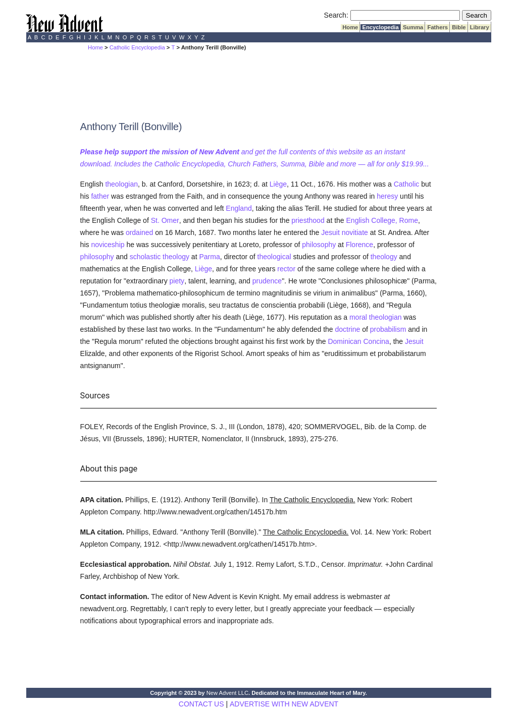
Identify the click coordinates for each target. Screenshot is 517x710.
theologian (121, 184)
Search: (336, 15)
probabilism (388, 329)
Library (480, 27)
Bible (459, 27)
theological (274, 257)
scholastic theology (159, 257)
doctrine (347, 329)
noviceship (107, 245)
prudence (267, 281)
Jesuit (330, 232)
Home (350, 27)
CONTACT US (201, 704)
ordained (139, 232)
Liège (278, 184)
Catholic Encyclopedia (137, 47)
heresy (387, 196)
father (100, 196)
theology (384, 257)
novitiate (355, 232)
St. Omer (165, 220)
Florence (359, 245)
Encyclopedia (380, 27)
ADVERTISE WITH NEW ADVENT (284, 704)
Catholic (407, 184)
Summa (413, 27)
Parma (209, 257)
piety (177, 281)
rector (286, 269)
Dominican (344, 341)
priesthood (307, 220)
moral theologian (375, 317)
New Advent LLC (227, 693)
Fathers (437, 27)
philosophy (319, 245)
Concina (376, 341)
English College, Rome (382, 220)
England (238, 208)
